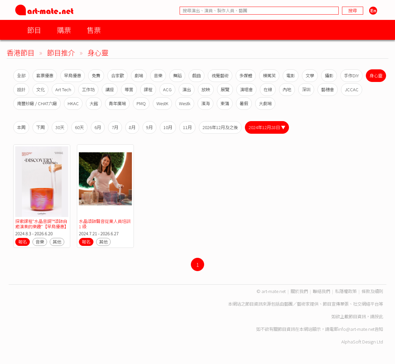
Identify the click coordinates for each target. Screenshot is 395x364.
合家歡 (117, 75)
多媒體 (245, 75)
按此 (378, 316)
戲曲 (196, 75)
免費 (96, 75)
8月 (132, 127)
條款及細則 (372, 291)
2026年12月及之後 (220, 127)
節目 (34, 30)
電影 (290, 75)
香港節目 (20, 52)
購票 (64, 30)
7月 (115, 127)
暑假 (244, 103)
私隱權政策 (346, 291)
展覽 (225, 89)
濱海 (205, 103)
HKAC (73, 103)
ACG (167, 89)
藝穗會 (327, 89)
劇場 (139, 75)
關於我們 (299, 291)
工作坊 (88, 89)
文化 (40, 89)
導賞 (129, 89)
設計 (21, 89)
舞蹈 (177, 75)
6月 (97, 127)
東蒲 (224, 103)
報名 (22, 242)
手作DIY (351, 75)
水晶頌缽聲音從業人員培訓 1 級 (105, 224)
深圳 (306, 89)
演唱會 (246, 89)
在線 (267, 89)
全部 (21, 75)
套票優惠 (44, 75)
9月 (149, 127)
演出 (186, 89)
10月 (167, 127)
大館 (93, 103)
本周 (21, 127)
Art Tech (63, 89)
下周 (40, 127)
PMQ (141, 103)
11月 (187, 127)
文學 (310, 75)
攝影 (329, 75)
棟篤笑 (269, 75)
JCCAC (352, 89)
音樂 (158, 75)
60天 (79, 127)
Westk (185, 103)
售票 (94, 30)
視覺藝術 (220, 75)
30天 (59, 127)
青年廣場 (117, 103)
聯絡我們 (321, 291)
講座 (109, 89)
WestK (162, 103)
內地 (287, 89)
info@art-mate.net (356, 329)
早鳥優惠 (72, 75)
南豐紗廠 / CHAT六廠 (37, 103)
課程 (148, 89)
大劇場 (265, 103)
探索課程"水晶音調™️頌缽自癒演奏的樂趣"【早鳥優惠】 (42, 224)
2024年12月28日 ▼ (267, 127)
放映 (205, 89)
